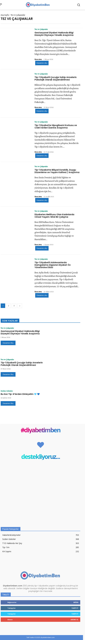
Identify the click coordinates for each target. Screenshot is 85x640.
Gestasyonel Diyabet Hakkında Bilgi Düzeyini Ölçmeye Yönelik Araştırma (54, 34)
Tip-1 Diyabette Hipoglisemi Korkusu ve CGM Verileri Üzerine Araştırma (56, 126)
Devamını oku (42, 63)
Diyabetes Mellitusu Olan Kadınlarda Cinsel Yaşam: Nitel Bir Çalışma (54, 215)
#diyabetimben (40, 430)
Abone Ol (74, 620)
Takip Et (74, 608)
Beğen (75, 602)
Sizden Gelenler (7, 391)
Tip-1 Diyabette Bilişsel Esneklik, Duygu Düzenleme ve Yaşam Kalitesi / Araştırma (57, 171)
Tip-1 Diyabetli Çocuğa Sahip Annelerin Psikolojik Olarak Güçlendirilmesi (56, 78)
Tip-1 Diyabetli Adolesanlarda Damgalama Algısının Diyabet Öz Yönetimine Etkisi (53, 265)
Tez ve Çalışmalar (41, 29)
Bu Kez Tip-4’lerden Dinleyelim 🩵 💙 (20, 394)
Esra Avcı (38, 59)
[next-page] (19, 305)
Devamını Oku (8, 343)
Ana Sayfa (5, 15)
